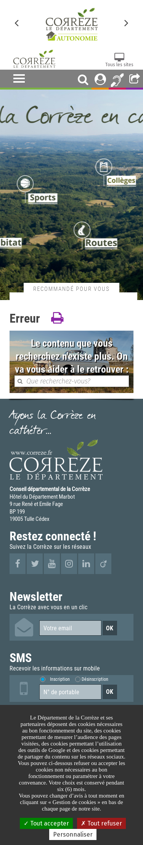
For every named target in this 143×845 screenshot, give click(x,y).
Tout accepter (46, 823)
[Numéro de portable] (70, 692)
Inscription (60, 679)
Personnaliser (73, 834)
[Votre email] (70, 628)
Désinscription (95, 679)
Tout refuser (101, 823)
